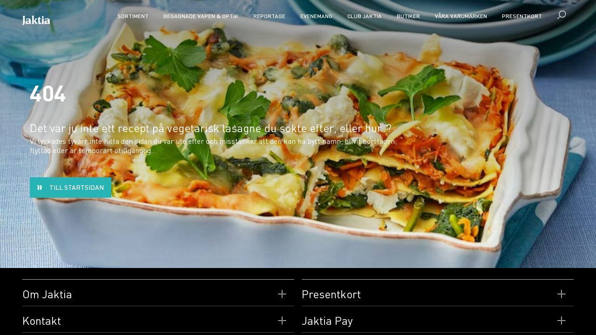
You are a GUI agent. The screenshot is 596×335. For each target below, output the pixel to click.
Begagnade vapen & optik (200, 16)
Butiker (408, 16)
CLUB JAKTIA (364, 16)
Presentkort (522, 16)
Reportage (269, 16)
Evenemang (316, 16)
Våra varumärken (461, 16)
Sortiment (133, 16)
